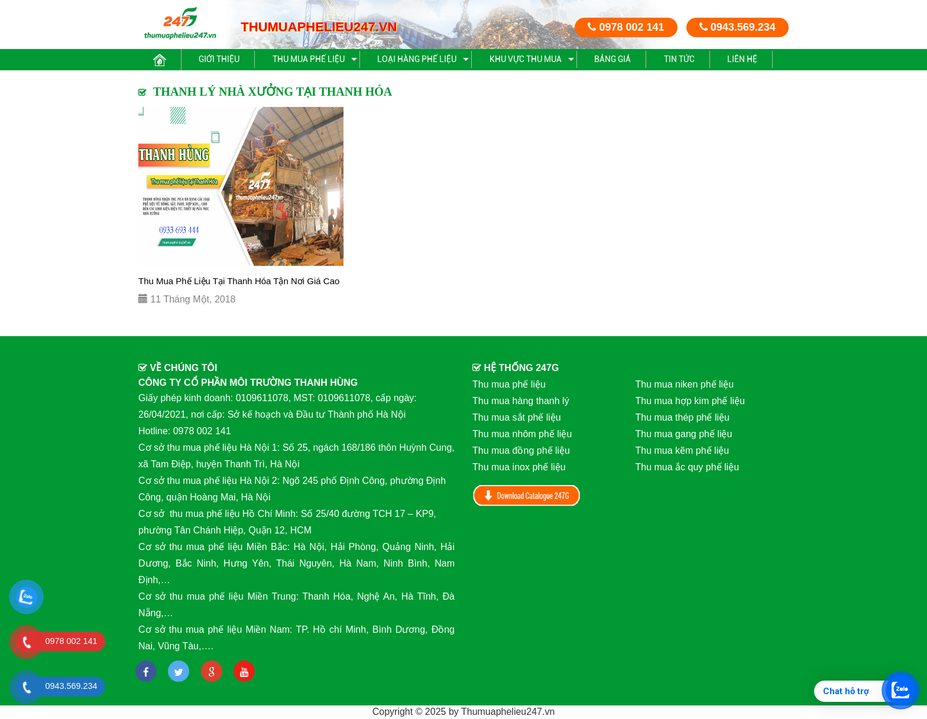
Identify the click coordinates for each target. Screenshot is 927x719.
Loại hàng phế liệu (416, 59)
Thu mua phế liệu (309, 59)
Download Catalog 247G (526, 495)
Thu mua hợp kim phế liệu (690, 401)
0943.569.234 (737, 27)
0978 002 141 (626, 27)
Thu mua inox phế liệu (519, 467)
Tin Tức (679, 59)
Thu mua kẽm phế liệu (683, 450)
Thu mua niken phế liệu (685, 384)
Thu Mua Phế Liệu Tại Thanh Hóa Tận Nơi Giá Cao (238, 281)
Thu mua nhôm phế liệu (522, 434)
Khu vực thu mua (526, 59)
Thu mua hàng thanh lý (520, 401)
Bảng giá (612, 59)
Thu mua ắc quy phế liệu (688, 467)
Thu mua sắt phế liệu (516, 417)
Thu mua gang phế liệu (684, 434)
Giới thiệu (219, 59)
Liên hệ (742, 59)
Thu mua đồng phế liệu (521, 450)
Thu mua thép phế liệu (683, 417)
